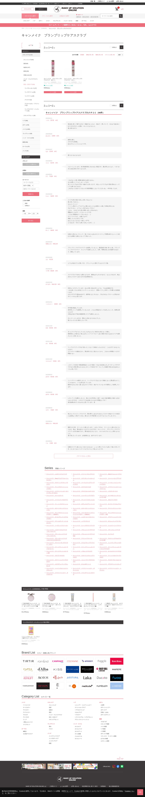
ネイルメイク (78, 729)
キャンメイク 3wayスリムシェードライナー (111, 474)
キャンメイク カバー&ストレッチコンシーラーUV (110, 496)
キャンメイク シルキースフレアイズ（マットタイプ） (56, 530)
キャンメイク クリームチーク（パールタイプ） (57, 522)
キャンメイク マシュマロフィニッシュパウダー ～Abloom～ (57, 513)
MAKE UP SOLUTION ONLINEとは (36, 786)
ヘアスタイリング (79, 710)
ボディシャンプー (105, 707)
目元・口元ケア (29, 84)
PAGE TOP (120, 759)
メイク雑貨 (104, 726)
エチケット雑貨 (105, 741)
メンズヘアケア (53, 741)
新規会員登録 (27, 9)
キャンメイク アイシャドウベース (82, 538)
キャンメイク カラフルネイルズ (82, 487)
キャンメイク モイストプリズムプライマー (110, 504)
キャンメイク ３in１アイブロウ (108, 499)
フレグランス (56, 20)
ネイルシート (78, 738)
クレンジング (28, 59)
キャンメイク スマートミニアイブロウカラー (57, 560)
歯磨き (25, 731)
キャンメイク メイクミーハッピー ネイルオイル (57, 573)
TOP (23, 28)
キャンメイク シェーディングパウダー (84, 495)
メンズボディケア (54, 738)
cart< (117, 8)
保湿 (26, 71)
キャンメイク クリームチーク (54, 495)
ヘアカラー (78, 714)
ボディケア (104, 710)
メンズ (92, 20)
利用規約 (103, 786)
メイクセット (26, 724)
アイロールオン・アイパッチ (32, 104)
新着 (26, 203)
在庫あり (114, 47)
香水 (50, 726)
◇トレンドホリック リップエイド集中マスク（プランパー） (31, 637)
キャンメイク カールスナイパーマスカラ (110, 552)
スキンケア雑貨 (105, 724)
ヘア (34, 20)
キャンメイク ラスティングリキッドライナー (57, 483)
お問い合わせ (119, 1)
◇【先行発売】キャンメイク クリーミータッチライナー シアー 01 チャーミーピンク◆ (93, 605)
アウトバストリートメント (82, 719)
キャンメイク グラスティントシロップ (110, 564)
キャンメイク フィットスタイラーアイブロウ (110, 556)
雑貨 (77, 20)
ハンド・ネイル (68, 20)
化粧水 (26, 67)
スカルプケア (78, 712)
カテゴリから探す (30, 16)
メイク (48, 20)
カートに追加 (53, 92)
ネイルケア (78, 726)
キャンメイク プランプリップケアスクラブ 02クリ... (53, 79)
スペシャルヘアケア (80, 707)
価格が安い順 (89, 54)
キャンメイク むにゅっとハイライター (110, 521)
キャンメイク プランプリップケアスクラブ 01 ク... (73, 79)
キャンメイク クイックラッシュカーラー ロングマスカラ (110, 547)
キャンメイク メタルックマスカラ (82, 551)
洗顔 (25, 63)
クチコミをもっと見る (84, 456)
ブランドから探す (47, 16)
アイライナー (26, 712)
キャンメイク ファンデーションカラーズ (84, 573)
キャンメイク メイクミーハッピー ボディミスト (84, 569)
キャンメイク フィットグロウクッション (57, 504)
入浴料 (102, 705)
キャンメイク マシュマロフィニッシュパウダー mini (110, 513)
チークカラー (26, 707)
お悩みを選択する (31, 173)
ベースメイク (26, 705)
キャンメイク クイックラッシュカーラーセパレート (57, 547)
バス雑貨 (103, 731)
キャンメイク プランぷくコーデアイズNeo (84, 534)
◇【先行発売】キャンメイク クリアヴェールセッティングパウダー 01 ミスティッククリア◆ (31, 605)
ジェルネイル (78, 736)
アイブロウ (26, 717)
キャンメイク (86, 16)
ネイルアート (78, 731)
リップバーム (29, 96)
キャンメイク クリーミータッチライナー (84, 474)
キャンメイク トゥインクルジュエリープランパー (57, 569)
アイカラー (26, 710)
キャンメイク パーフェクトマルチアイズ (57, 500)
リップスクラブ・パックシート (32, 110)
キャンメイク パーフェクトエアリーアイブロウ (84, 483)
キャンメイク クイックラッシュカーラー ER (57, 552)
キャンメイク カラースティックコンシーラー (84, 509)
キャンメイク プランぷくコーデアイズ (84, 530)
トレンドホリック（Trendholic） (29, 640)
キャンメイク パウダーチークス (109, 491)
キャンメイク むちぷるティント (82, 564)
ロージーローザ (94, 16)
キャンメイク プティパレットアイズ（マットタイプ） (56, 534)
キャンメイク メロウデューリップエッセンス (57, 564)
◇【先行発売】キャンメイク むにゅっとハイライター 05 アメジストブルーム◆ (51, 605)
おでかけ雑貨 (104, 738)
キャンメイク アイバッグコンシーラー (110, 508)
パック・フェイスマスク (30, 79)
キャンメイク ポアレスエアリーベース (84, 504)
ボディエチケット (105, 714)
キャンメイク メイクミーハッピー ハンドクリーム (111, 487)
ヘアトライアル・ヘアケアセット (84, 717)
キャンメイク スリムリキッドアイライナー (84, 543)
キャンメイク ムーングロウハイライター (84, 526)
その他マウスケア (28, 733)
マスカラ (25, 714)
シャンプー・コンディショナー (83, 705)
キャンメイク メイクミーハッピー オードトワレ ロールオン (57, 492)
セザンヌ (78, 16)
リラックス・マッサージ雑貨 (108, 736)
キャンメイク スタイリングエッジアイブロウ (84, 556)
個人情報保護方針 (114, 786)
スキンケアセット (29, 115)
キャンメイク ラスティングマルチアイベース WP (110, 539)
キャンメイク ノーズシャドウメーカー (57, 525)
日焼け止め (27, 75)
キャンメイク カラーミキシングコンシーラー (57, 509)
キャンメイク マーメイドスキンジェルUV (84, 500)
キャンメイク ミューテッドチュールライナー (110, 543)
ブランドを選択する (31, 164)
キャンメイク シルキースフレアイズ (56, 474)
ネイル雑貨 (78, 733)
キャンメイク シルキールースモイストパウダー (84, 517)
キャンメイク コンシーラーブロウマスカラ (84, 560)
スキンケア (26, 20)
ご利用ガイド (101, 1)
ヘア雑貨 (103, 729)
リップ (25, 719)
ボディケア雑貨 (105, 733)
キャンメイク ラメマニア (107, 534)
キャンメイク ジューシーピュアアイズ (110, 478)
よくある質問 (110, 1)
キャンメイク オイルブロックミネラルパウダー (57, 517)
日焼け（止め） (105, 712)
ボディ (40, 20)
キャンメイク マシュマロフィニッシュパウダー (57, 487)
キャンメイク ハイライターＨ (81, 521)
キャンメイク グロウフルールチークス (84, 491)
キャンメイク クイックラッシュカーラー (84, 547)
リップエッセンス (31, 88)
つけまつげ (104, 721)
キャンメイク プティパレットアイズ (110, 530)
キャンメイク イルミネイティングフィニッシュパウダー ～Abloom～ (84, 513)
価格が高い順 (99, 54)
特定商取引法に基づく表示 (90, 786)
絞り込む (30, 220)
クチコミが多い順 (110, 54)
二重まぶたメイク (28, 722)
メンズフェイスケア (54, 736)
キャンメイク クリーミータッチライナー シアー (57, 543)
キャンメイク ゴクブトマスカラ (55, 555)
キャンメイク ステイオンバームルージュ (84, 479)
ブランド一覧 (28, 28)
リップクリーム (30, 92)
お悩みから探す (64, 16)
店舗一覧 (92, 1)
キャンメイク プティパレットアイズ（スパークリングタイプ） (56, 539)
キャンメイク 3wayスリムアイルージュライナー (57, 479)
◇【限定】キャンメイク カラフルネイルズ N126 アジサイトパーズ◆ (114, 605)
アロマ (51, 729)
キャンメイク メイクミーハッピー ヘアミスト (110, 569)
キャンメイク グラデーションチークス (110, 517)
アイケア (28, 99)
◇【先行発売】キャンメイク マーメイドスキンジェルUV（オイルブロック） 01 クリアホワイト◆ (72, 605)
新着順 (82, 54)
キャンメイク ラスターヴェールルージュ (110, 560)
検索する (30, 194)
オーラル (84, 20)
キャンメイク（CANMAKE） (40, 28)
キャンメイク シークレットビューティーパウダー (110, 483)
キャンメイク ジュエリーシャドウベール (110, 526)
